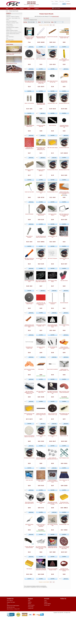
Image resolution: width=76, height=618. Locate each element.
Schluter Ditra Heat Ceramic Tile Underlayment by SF (64, 348)
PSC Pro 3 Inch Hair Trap (29, 58)
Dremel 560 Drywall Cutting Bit (52, 303)
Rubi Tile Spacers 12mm (64, 457)
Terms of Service (31, 605)
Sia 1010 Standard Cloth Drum (29, 281)
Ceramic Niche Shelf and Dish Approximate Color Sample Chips (41, 82)
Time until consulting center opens (31, 4)
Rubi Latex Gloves (64, 280)
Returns (29, 603)
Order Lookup (62, 1)
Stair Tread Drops (9, 36)
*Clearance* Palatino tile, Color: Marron (41, 481)
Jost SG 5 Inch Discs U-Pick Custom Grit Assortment (41, 525)
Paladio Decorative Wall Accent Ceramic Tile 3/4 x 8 (41, 414)
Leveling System (9, 25)
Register (56, 1)
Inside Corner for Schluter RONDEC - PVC (41, 325)
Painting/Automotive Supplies (12, 27)
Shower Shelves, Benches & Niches (13, 32)
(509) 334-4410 (31, 2)
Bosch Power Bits (52, 125)
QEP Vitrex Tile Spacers (52, 258)
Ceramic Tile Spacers (64, 236)
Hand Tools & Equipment (11, 21)
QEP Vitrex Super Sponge (53, 147)
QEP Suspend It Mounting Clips (53, 525)
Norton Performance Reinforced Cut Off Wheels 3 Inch (52, 481)
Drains (7, 19)
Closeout (8, 41)
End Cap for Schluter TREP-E (41, 348)
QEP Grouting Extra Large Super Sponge (29, 414)
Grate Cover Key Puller (29, 191)
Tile (7, 38)
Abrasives (8, 15)
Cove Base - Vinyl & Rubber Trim (13, 18)
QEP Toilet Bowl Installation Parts (64, 82)
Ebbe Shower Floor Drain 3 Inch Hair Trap (52, 82)
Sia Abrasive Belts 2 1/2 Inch (40, 192)
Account (14, 8)
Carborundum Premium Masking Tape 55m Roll (52, 547)
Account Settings (47, 603)
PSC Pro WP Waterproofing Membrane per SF (64, 59)
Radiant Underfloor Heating (11, 30)
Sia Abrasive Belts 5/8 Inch (29, 457)
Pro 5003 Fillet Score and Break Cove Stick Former (41, 237)
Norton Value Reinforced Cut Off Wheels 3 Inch (29, 82)
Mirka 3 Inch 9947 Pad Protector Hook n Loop (52, 414)
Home (7, 8)
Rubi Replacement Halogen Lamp (29, 348)
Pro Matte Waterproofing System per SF (29, 126)
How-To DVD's (9, 24)
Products (22, 8)
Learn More (41, 46)
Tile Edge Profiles (9, 39)
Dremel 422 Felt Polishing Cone (64, 325)
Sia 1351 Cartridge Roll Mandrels (52, 348)
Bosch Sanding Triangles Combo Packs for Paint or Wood (52, 325)
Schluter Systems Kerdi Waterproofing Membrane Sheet (29, 325)
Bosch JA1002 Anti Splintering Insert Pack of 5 (52, 458)
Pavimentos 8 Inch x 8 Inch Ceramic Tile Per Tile (64, 37)
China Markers (41, 369)
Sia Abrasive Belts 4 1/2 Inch (52, 436)
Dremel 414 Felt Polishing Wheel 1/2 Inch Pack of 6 (29, 436)
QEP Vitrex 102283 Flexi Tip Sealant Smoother (29, 259)
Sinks (7, 35)
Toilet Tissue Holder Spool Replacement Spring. (41, 37)
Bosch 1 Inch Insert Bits (29, 103)
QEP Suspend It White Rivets (52, 281)
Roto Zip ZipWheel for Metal (41, 503)
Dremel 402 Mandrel (64, 302)
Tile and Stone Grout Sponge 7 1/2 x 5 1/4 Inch (64, 503)
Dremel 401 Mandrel (29, 214)
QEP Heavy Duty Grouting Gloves (29, 370)
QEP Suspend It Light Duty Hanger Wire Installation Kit (41, 281)
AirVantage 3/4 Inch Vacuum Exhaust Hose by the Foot (64, 569)
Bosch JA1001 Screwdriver (52, 369)
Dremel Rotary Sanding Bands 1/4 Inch (40, 215)
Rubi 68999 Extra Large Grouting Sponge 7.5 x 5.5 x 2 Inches (52, 503)
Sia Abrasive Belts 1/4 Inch (64, 169)
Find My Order (47, 605)
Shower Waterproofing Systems (12, 33)
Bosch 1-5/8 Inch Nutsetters (29, 237)
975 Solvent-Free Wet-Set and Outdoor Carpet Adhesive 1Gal (29, 37)
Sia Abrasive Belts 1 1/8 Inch (52, 237)
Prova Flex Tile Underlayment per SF (29, 148)
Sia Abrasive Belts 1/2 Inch (52, 191)
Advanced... (68, 3)
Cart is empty (57, 8)
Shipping (29, 602)
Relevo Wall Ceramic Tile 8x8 (64, 481)
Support (28, 8)
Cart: (68, 1)
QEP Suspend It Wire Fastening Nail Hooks (41, 104)
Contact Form (30, 608)
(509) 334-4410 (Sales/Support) (13, 605)
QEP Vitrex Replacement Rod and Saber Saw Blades (64, 215)
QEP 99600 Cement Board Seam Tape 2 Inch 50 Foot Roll (52, 392)
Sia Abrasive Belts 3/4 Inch (64, 103)
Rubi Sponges (29, 568)
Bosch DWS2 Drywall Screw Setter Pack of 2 (29, 503)
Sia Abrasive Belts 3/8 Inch (52, 58)
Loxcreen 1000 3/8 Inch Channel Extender (29, 547)
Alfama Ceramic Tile (64, 435)
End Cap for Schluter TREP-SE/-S (41, 170)
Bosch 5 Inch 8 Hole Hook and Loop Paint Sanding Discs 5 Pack (64, 547)
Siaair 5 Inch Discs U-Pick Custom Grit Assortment (64, 392)
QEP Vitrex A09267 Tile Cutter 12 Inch (40, 392)
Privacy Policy (30, 606)
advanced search (55, 16)
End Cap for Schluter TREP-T (29, 170)
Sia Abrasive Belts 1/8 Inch (52, 169)
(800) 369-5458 (31, 3)
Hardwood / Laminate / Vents (12, 22)
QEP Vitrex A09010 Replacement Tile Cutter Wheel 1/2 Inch (29, 392)
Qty (25, 46)
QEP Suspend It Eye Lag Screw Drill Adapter (64, 414)
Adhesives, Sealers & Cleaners (12, 16)
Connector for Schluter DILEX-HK (41, 126)
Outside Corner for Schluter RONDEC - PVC (64, 370)
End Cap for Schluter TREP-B (53, 215)
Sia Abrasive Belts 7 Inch (64, 524)
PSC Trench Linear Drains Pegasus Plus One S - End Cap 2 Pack (41, 547)
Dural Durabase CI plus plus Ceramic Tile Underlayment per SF (40, 148)
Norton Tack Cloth (29, 480)
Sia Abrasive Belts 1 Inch (52, 103)
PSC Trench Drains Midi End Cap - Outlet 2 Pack (41, 458)
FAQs (29, 600)
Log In (52, 1)
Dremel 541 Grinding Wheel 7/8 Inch (29, 303)
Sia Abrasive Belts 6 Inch (64, 147)
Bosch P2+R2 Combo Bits (53, 36)
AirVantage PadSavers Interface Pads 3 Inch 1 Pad (64, 126)
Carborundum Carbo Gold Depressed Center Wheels (41, 569)
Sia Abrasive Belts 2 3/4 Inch (40, 436)
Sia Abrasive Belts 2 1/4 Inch (64, 259)
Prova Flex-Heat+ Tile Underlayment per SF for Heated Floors (41, 303)
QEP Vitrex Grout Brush (40, 58)
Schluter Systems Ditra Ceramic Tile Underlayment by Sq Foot (64, 192)
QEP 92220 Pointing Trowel (29, 525)
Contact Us (36, 8)
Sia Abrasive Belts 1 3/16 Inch (41, 259)
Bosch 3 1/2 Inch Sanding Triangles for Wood (52, 569)
